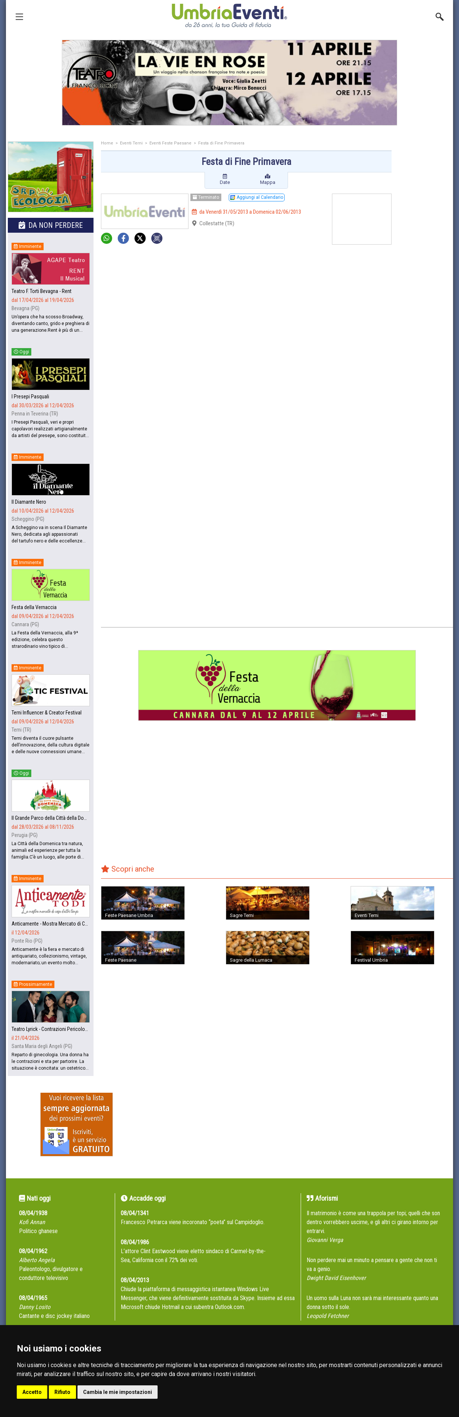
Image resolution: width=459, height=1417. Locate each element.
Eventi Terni (131, 143)
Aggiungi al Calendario (256, 197)
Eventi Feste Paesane (170, 143)
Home (107, 143)
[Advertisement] (425, 259)
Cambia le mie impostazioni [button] (117, 1392)
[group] (229, 82)
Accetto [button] (32, 1392)
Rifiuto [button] (62, 1392)
